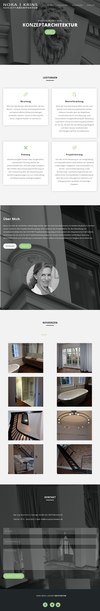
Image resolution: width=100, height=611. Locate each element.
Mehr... (50, 32)
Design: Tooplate (51, 599)
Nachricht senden (14, 576)
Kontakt (91, 5)
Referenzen (77, 5)
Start (49, 5)
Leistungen (62, 5)
